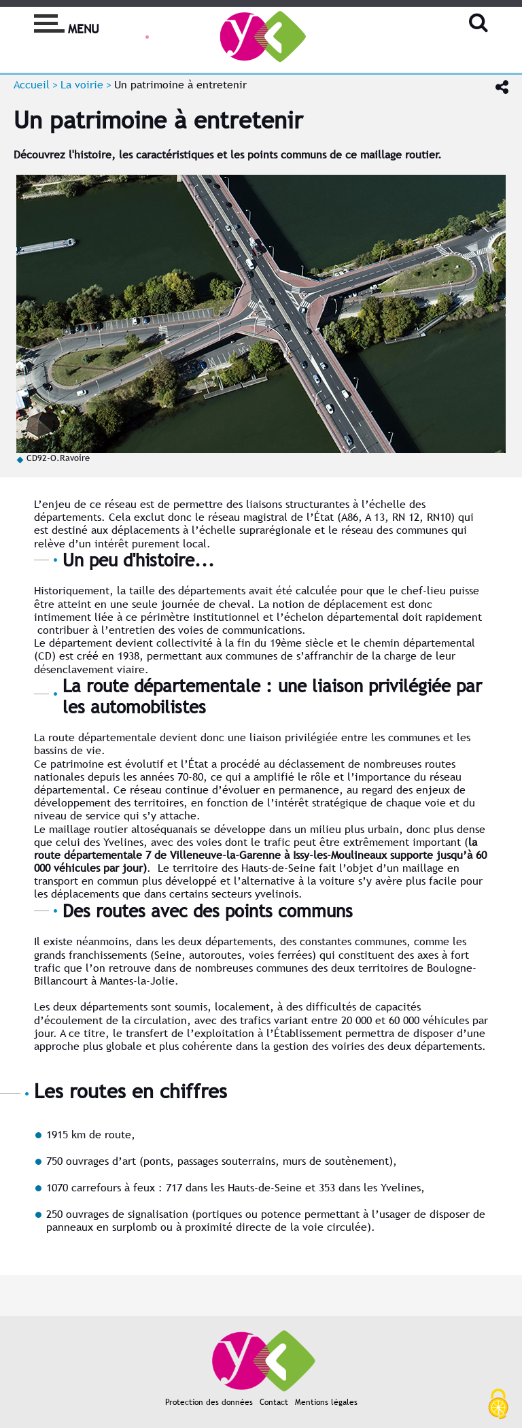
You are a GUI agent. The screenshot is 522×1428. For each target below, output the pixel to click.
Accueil (32, 84)
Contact (274, 1402)
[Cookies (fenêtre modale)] (498, 1405)
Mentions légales (326, 1402)
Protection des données (209, 1402)
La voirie (81, 84)
